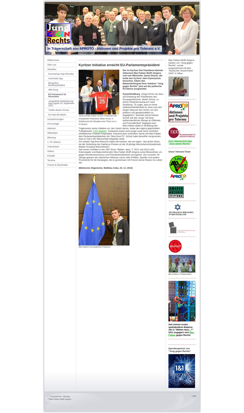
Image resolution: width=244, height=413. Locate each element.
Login (194, 396)
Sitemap (66, 396)
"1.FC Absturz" (100, 131)
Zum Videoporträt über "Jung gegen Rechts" (180, 142)
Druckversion (55, 396)
